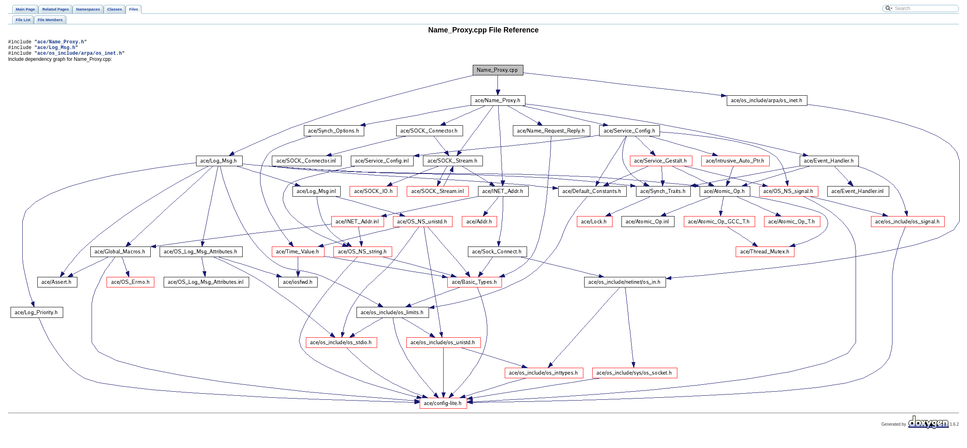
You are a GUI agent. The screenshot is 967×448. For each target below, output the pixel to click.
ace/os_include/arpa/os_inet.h (79, 56)
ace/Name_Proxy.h (60, 42)
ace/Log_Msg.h (56, 49)
